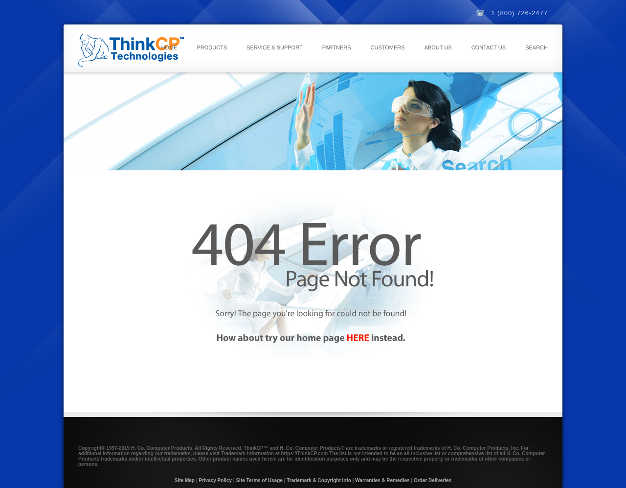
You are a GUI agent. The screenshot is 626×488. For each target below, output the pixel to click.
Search (536, 47)
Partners (336, 47)
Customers (388, 47)
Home (169, 47)
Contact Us (488, 47)
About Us (438, 47)
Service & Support (274, 47)
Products (212, 47)
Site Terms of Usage (259, 480)
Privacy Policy (215, 480)
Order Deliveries (432, 480)
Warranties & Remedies (382, 480)
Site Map (185, 480)
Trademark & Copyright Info (319, 480)
